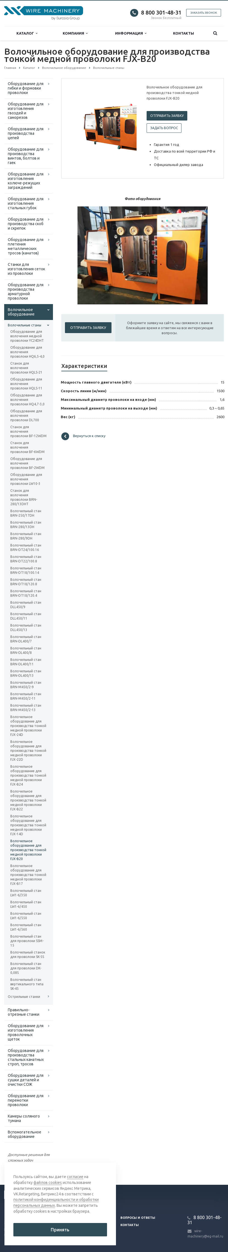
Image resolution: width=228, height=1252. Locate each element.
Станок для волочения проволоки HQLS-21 (26, 368)
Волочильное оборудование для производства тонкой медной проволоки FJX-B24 (28, 775)
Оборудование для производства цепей (25, 133)
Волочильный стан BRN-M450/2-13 (25, 708)
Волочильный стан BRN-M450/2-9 (25, 685)
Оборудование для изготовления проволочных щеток (25, 1032)
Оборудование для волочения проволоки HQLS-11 (26, 383)
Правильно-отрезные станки (23, 1012)
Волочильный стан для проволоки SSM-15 (26, 941)
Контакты (183, 33)
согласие (75, 1178)
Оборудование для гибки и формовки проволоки (25, 88)
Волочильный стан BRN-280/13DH (25, 525)
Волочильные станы (24, 325)
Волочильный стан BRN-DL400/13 (25, 673)
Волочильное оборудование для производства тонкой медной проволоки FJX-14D (28, 825)
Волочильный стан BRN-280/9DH (25, 536)
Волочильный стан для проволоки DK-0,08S (25, 968)
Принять (60, 1229)
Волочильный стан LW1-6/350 (25, 893)
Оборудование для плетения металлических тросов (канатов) (25, 246)
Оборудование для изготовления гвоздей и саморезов (25, 111)
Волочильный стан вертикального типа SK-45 (26, 984)
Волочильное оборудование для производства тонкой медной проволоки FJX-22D (28, 750)
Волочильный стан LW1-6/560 (25, 927)
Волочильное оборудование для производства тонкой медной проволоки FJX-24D (28, 725)
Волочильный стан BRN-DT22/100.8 (25, 559)
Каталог (26, 33)
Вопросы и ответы (137, 1217)
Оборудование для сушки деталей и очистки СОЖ (25, 1080)
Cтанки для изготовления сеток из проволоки (26, 269)
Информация (130, 33)
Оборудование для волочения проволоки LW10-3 (26, 479)
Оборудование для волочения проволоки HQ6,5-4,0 (27, 352)
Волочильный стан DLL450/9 (25, 605)
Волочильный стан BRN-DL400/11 (25, 662)
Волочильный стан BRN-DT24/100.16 (25, 547)
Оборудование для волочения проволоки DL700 (26, 415)
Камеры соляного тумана (24, 1118)
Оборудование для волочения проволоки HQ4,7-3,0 (27, 399)
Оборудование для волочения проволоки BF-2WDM (27, 463)
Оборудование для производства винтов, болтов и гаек (25, 156)
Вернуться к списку (83, 436)
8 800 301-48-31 (161, 12)
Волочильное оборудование (21, 311)
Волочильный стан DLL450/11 (25, 616)
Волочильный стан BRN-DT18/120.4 (25, 593)
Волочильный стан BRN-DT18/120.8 (25, 582)
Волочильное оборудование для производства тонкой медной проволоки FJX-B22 (28, 800)
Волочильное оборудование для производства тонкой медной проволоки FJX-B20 (28, 850)
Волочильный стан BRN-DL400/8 (25, 650)
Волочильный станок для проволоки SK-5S (27, 954)
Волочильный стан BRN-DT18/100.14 (25, 570)
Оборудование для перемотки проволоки (25, 1100)
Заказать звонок (203, 12)
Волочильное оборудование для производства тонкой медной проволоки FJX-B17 (28, 874)
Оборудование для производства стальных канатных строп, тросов (26, 1057)
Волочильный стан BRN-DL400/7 (25, 639)
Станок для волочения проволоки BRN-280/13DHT (23, 497)
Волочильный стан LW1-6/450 (25, 904)
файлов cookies (47, 1183)
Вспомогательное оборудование (24, 1134)
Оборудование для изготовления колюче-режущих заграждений (25, 181)
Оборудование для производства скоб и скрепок (25, 223)
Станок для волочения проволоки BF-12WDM (28, 431)
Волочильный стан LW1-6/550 (25, 916)
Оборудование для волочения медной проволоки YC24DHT (27, 336)
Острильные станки (24, 996)
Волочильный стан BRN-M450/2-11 (25, 696)
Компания (75, 33)
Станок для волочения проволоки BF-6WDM (27, 447)
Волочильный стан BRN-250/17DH (25, 513)
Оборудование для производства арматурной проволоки (25, 291)
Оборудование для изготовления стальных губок (25, 203)
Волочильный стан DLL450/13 (25, 627)
